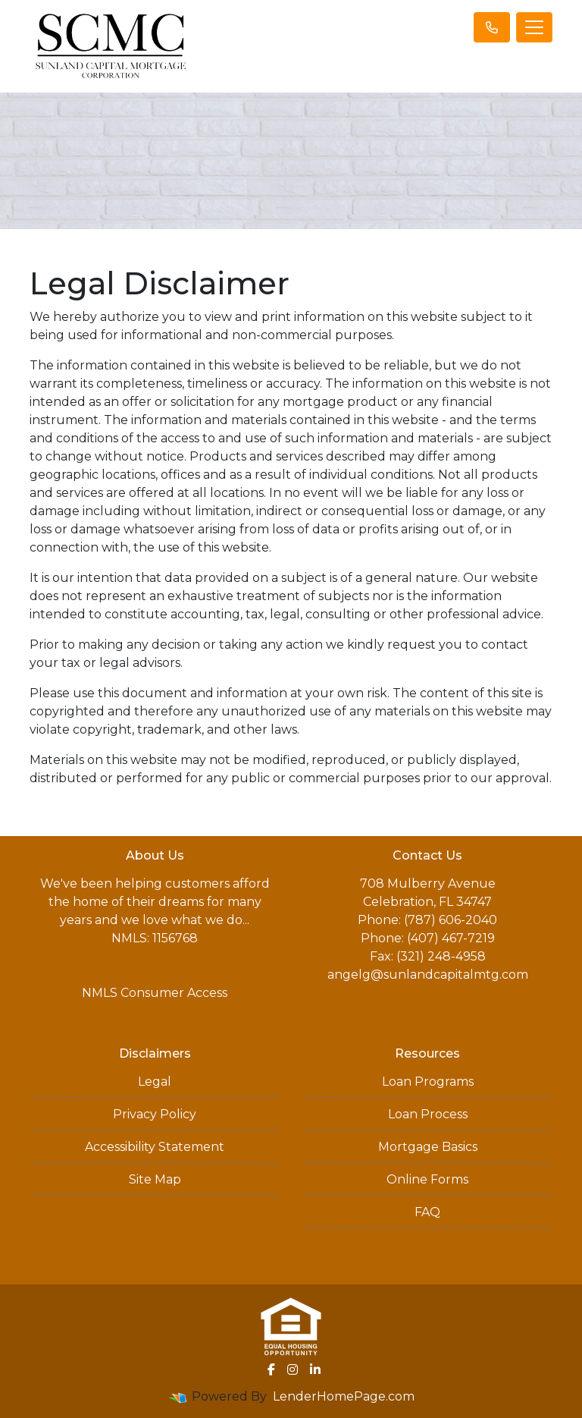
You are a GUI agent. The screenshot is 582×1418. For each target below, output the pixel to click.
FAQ (427, 1212)
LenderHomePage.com (344, 1396)
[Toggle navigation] (534, 27)
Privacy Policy (154, 1114)
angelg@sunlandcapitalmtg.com (427, 974)
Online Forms (427, 1179)
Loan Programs (428, 1081)
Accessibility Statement (154, 1147)
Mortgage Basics (427, 1147)
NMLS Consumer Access (154, 993)
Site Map (155, 1179)
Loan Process (428, 1114)
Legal (154, 1081)
